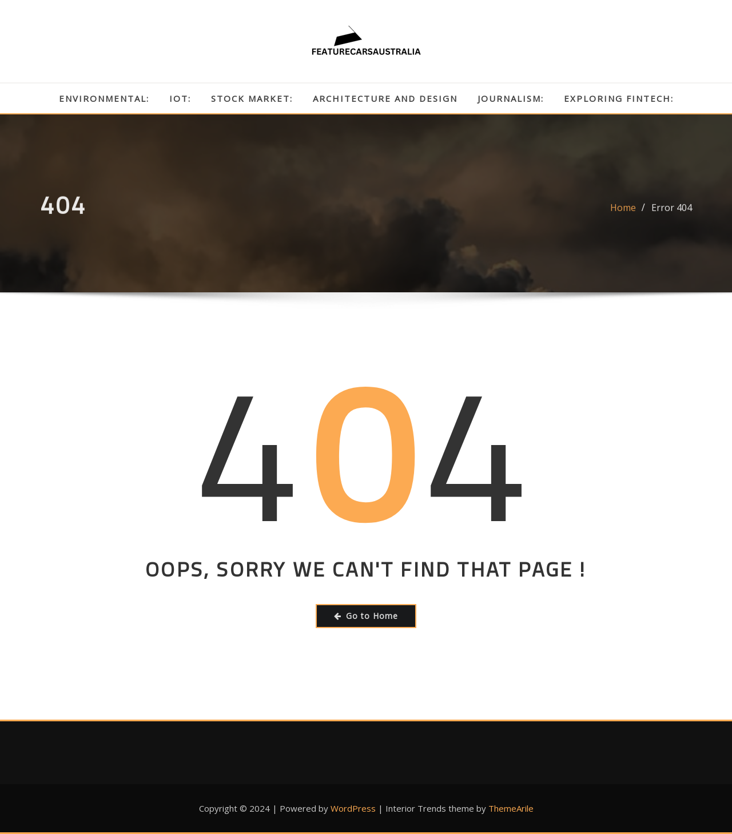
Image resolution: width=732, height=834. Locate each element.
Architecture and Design (385, 98)
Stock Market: (252, 98)
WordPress (353, 808)
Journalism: (511, 98)
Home (623, 213)
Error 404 (671, 213)
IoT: (180, 98)
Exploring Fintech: (619, 98)
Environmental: (104, 98)
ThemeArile (511, 808)
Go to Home (366, 615)
